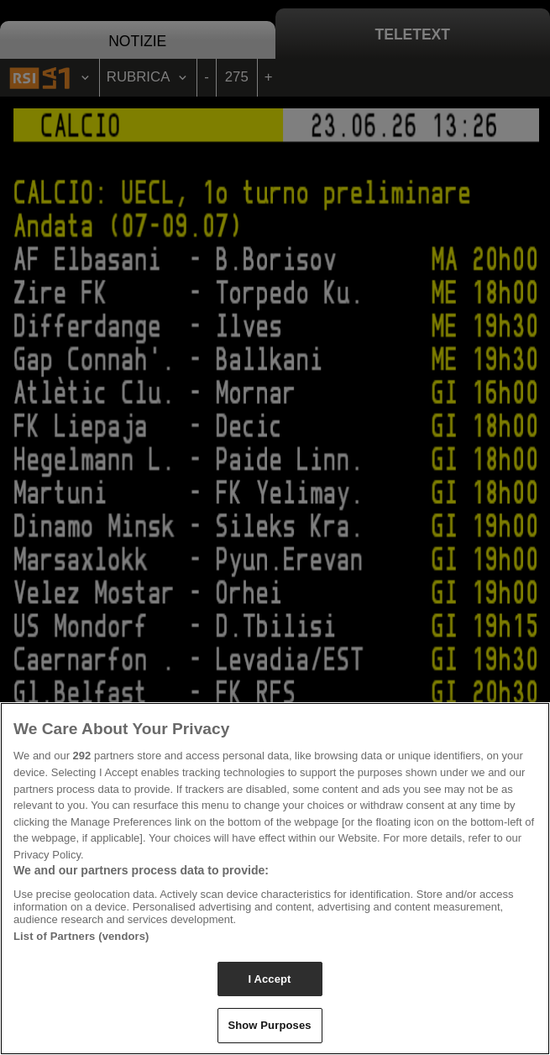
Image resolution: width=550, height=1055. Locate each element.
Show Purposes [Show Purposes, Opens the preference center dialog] (269, 1025)
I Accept (269, 979)
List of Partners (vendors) (81, 936)
